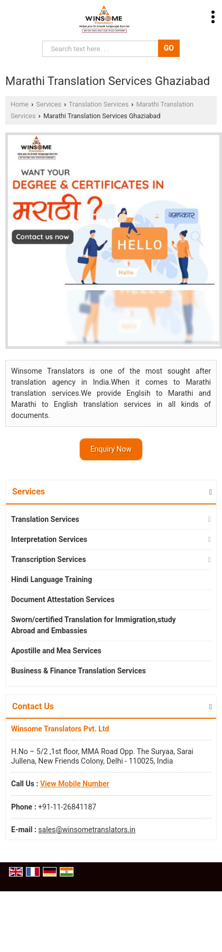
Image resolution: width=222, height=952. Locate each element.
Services (48, 104)
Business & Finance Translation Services (78, 671)
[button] (74, 783)
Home (20, 104)
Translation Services (98, 104)
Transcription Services (48, 559)
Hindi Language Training (51, 579)
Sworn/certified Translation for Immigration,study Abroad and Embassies (93, 625)
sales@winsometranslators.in (86, 829)
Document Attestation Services (63, 599)
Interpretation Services (49, 539)
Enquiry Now (111, 449)
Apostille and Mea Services (56, 650)
